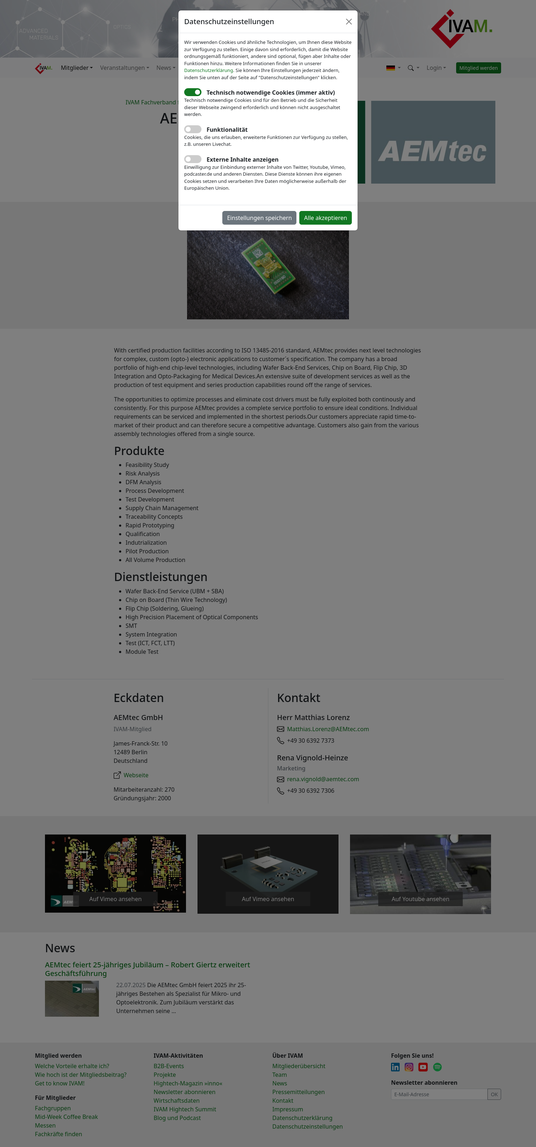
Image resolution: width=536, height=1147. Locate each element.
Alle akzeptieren (325, 218)
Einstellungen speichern (259, 218)
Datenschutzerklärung (208, 70)
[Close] (349, 21)
